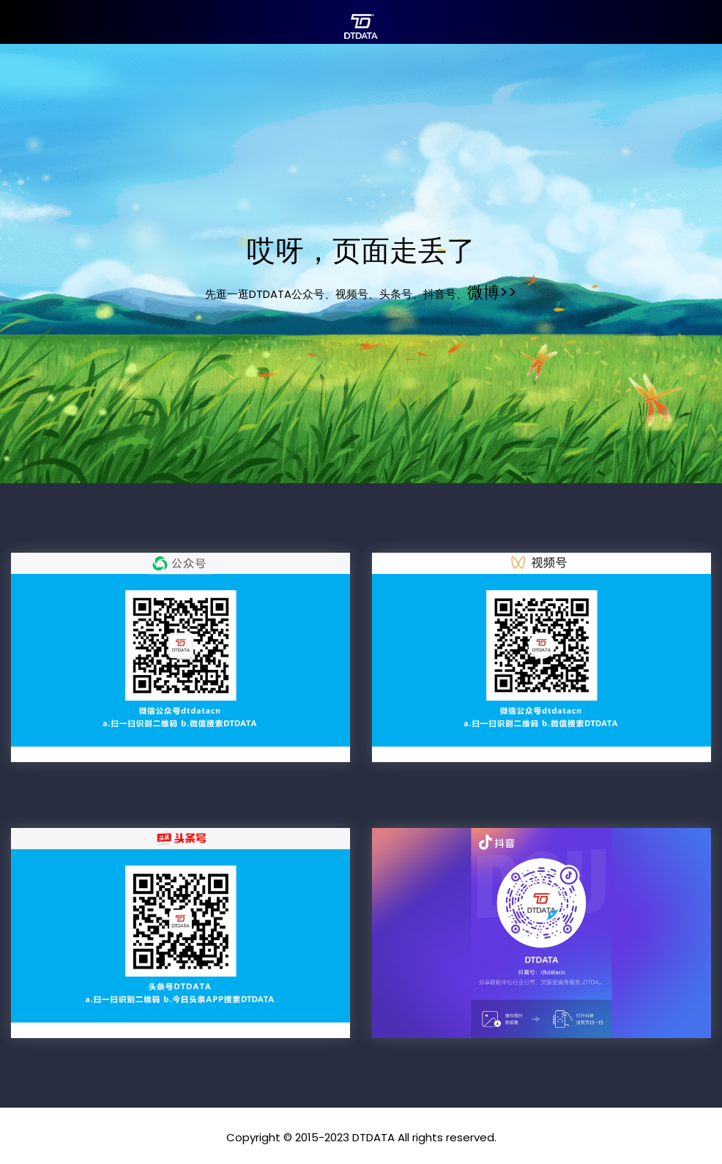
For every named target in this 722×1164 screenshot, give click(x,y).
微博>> (492, 292)
